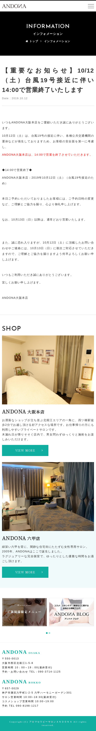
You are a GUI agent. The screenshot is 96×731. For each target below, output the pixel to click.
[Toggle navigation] (91, 6)
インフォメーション (57, 41)
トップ (32, 41)
